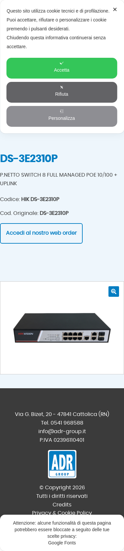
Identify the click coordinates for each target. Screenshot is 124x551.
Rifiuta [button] (61, 91)
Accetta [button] (61, 67)
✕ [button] (114, 9)
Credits (62, 504)
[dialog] (62, 66)
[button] (113, 291)
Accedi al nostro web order (41, 233)
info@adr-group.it (62, 431)
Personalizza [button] (61, 115)
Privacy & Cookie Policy (62, 513)
